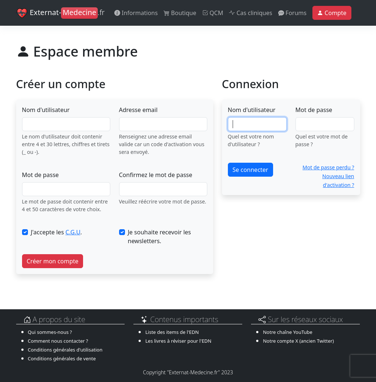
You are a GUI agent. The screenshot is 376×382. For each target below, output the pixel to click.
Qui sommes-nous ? (50, 332)
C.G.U (72, 232)
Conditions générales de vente (62, 358)
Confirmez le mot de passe (156, 175)
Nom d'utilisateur (46, 110)
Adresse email (138, 110)
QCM (212, 13)
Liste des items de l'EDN (171, 332)
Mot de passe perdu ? (328, 167)
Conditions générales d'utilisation (65, 349)
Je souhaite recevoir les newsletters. (159, 236)
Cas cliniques (250, 13)
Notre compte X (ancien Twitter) (298, 341)
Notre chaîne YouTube (287, 332)
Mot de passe (40, 175)
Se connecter (250, 170)
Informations (136, 13)
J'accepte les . (56, 232)
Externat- (60, 13)
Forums (292, 13)
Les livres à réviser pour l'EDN (178, 341)
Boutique (180, 13)
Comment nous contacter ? (58, 341)
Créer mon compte (53, 261)
